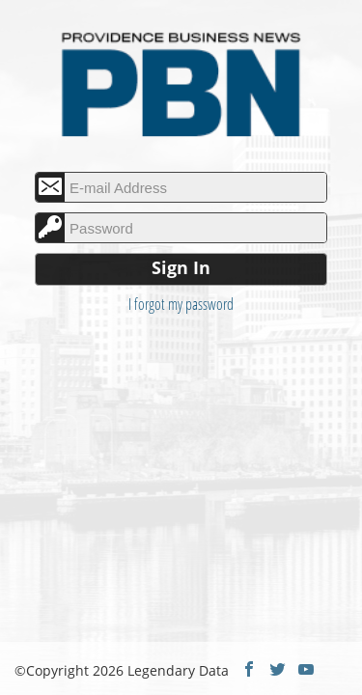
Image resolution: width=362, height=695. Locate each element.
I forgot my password (181, 304)
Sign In (181, 267)
